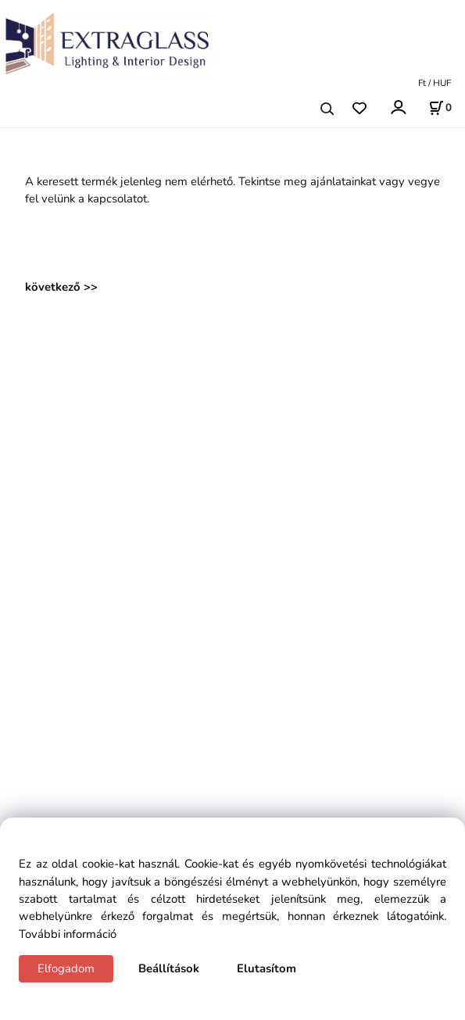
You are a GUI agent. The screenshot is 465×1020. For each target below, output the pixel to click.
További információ (67, 934)
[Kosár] (440, 108)
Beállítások (168, 968)
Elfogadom (66, 968)
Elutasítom (266, 968)
